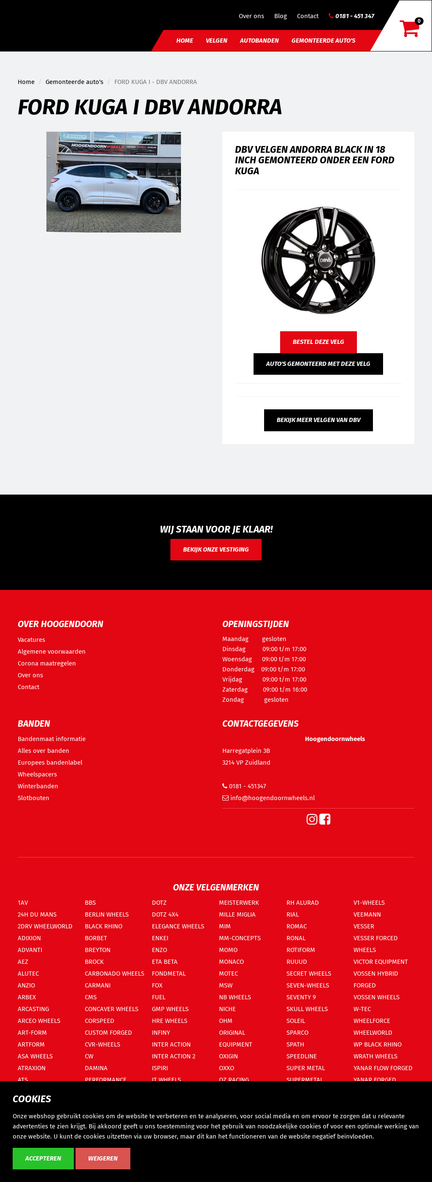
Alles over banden (43, 751)
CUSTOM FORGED (108, 1032)
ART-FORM (32, 1032)
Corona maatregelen (47, 663)
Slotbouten (33, 798)
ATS (23, 1080)
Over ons (251, 16)
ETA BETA (165, 962)
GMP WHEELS (170, 1009)
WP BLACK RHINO (378, 1044)
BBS (90, 902)
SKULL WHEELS (307, 1009)
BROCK (94, 962)
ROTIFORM (300, 950)
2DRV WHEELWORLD (45, 926)
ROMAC (296, 926)
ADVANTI (30, 950)
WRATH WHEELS (375, 1056)
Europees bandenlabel (50, 762)
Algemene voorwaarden (52, 651)
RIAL (292, 914)
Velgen (216, 40)
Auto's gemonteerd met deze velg (318, 364)
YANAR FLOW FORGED (383, 1068)
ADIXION (29, 938)
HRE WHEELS (169, 1021)
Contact (308, 16)
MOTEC (228, 973)
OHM (225, 1021)
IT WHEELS (166, 1080)
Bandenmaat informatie (52, 739)
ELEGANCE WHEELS (178, 926)
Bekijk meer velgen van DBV (318, 420)
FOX (157, 985)
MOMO (228, 950)
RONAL (295, 938)
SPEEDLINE (301, 1056)
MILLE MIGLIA (237, 914)
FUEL (158, 997)
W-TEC (362, 1009)
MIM (225, 926)
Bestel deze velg (318, 342)
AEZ (23, 962)
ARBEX (27, 997)
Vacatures (31, 640)
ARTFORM (31, 1044)
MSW (225, 985)
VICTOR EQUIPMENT (381, 962)
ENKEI (160, 938)
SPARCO (297, 1032)
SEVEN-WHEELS (307, 985)
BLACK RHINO (103, 926)
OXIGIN (228, 1056)
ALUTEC (28, 973)
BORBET (96, 938)
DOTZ (159, 902)
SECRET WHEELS (308, 973)
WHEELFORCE (372, 1021)
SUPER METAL (305, 1068)
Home (184, 40)
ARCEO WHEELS (39, 1021)
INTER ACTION (171, 1044)
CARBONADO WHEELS (114, 973)
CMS (91, 997)
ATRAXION (32, 1068)
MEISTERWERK (239, 902)
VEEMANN (367, 914)
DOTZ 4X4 (165, 914)
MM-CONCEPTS (240, 938)
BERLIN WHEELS (107, 914)
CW (89, 1056)
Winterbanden (38, 786)
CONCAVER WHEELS (111, 1009)
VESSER (364, 926)
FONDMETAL (169, 973)
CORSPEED (99, 1021)
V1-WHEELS (369, 902)
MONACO (231, 962)
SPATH (295, 1044)
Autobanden (259, 40)
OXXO (226, 1068)
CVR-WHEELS (102, 1044)
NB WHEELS (235, 997)
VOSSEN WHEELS (377, 997)
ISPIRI (160, 1068)
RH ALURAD (302, 902)
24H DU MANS (37, 914)
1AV (23, 902)
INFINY (161, 1032)
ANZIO (26, 985)
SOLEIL (295, 1021)
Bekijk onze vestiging (216, 549)
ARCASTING (33, 1009)
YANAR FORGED (375, 1080)
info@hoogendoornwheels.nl (268, 798)
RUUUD (296, 962)
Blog (280, 16)
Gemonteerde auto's (323, 40)
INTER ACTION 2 (173, 1056)
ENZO (159, 950)
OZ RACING (234, 1080)
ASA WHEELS (35, 1056)
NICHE (227, 1009)
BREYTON (98, 950)
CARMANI (98, 985)
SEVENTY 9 (301, 997)
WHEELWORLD (373, 1032)
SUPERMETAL (304, 1080)
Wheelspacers (37, 774)
